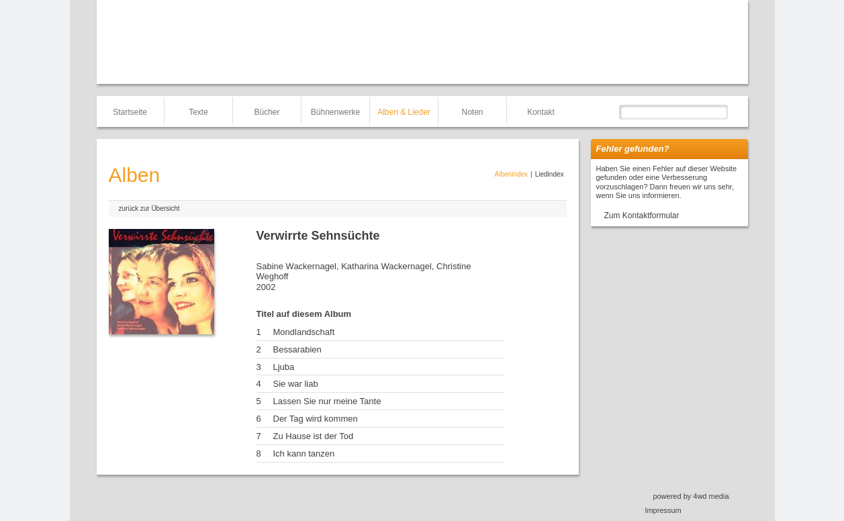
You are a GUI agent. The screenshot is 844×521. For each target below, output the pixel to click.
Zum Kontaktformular (641, 215)
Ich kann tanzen (304, 453)
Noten (472, 112)
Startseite (130, 112)
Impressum (663, 510)
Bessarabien (297, 349)
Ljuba (284, 367)
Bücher (266, 112)
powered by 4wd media (691, 496)
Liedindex (549, 174)
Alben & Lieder (403, 112)
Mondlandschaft (304, 332)
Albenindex (511, 174)
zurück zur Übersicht (149, 208)
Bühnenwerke (335, 112)
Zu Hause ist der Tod (313, 436)
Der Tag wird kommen (315, 419)
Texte (198, 112)
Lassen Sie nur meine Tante (327, 401)
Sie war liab (295, 384)
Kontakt (541, 112)
